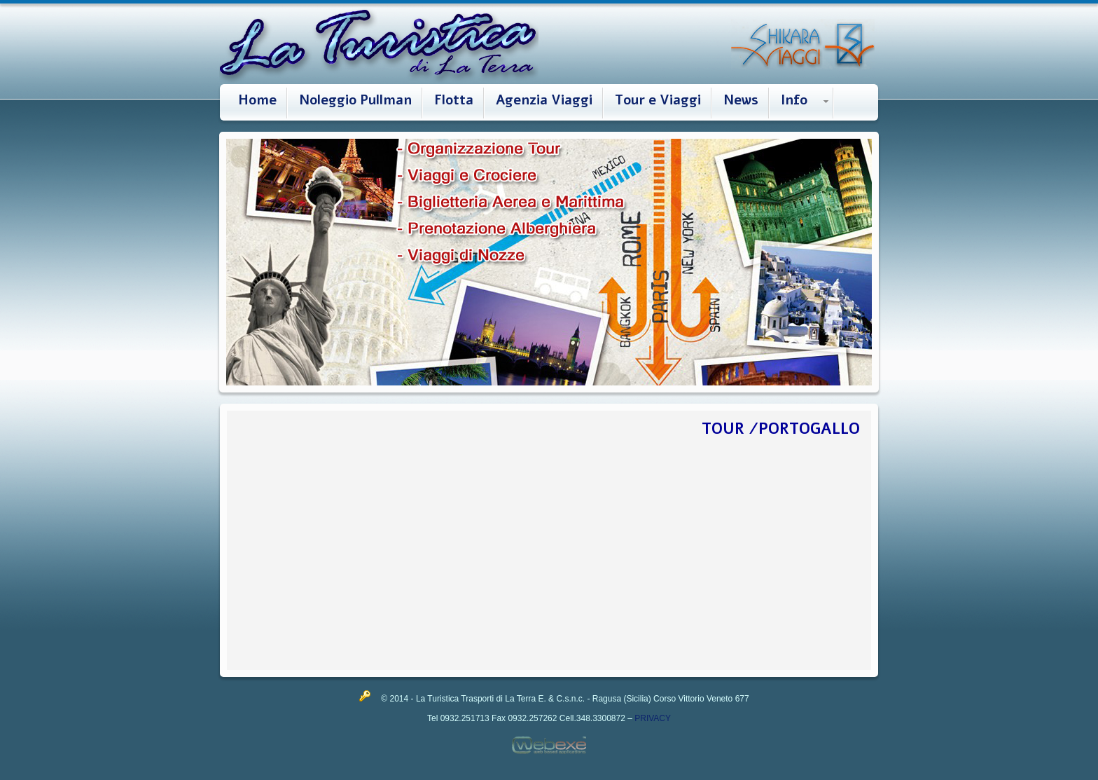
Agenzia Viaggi (544, 100)
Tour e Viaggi (658, 100)
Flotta (453, 100)
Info (794, 100)
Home (257, 100)
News (740, 100)
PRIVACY (652, 718)
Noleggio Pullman (355, 100)
